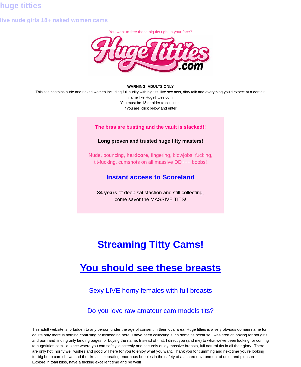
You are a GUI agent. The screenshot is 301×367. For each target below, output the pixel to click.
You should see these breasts (150, 267)
